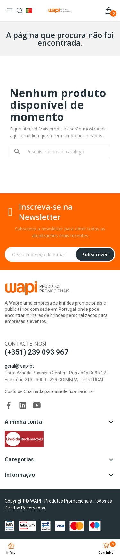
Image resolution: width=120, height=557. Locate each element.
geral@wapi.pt (19, 366)
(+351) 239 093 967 (36, 352)
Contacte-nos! (25, 343)
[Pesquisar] (64, 152)
